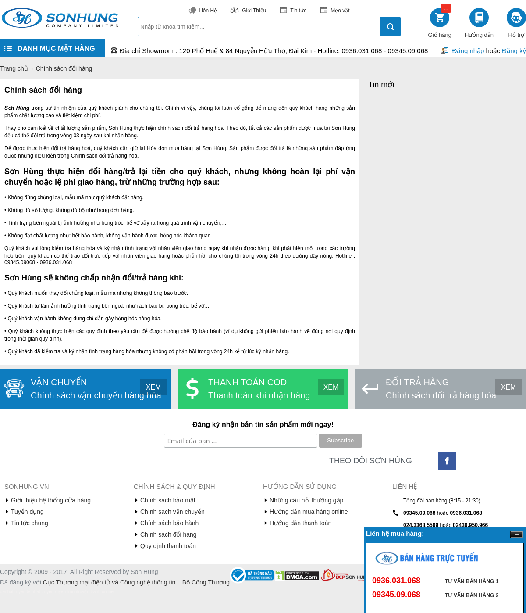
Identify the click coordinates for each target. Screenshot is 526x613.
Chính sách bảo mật (167, 500)
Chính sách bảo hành (169, 523)
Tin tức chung (29, 523)
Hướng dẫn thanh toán (300, 523)
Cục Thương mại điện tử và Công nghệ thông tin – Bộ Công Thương (136, 582)
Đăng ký (514, 50)
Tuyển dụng (27, 511)
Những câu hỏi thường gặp (306, 500)
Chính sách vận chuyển (172, 511)
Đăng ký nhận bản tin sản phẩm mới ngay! (263, 424)
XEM (153, 387)
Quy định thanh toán (168, 545)
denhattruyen (12, 591)
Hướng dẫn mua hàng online (309, 511)
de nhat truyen (39, 591)
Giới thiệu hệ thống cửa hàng (51, 500)
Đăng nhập (468, 50)
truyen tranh (65, 591)
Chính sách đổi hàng (168, 534)
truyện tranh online (95, 591)
